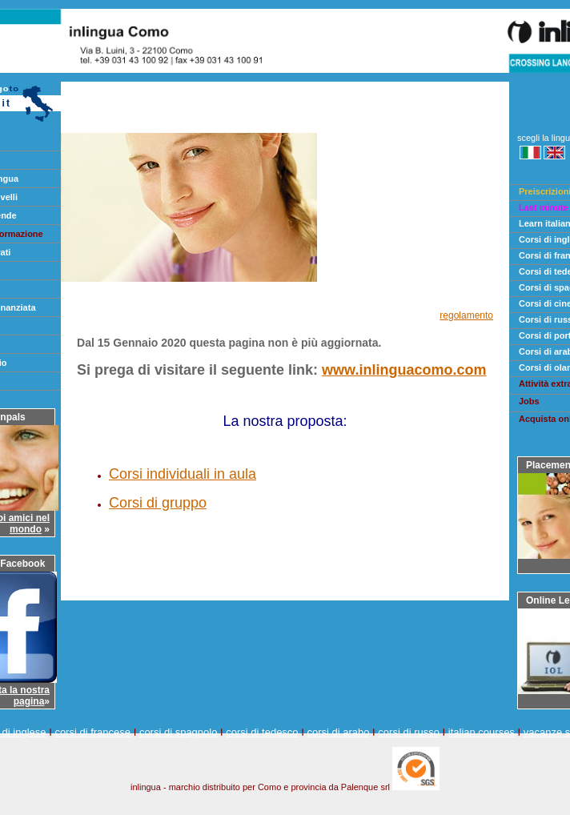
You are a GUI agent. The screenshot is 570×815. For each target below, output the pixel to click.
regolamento (466, 315)
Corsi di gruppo (158, 503)
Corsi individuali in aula (182, 474)
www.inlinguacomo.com (404, 370)
